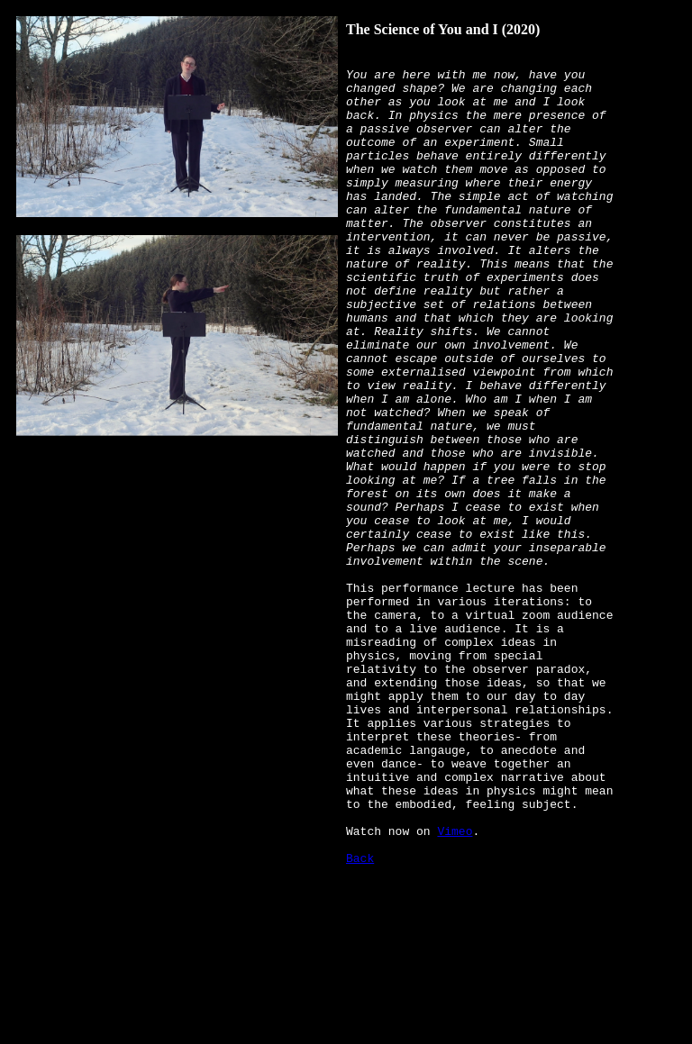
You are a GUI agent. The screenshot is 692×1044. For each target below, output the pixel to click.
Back (360, 1017)
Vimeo (454, 984)
